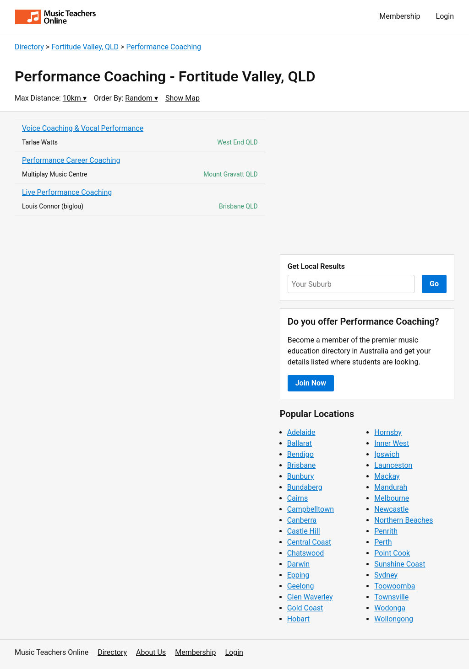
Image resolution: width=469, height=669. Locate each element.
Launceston (393, 465)
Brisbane (301, 465)
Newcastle (391, 509)
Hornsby (388, 432)
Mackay (386, 476)
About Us (151, 652)
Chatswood (305, 553)
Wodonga (389, 608)
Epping (298, 575)
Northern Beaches (403, 520)
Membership (399, 16)
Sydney (386, 575)
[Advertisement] (367, 183)
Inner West (391, 443)
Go (434, 283)
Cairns (297, 498)
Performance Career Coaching (71, 160)
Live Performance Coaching (67, 192)
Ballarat (299, 443)
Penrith (386, 531)
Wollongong (393, 619)
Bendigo (300, 454)
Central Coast (309, 542)
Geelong (300, 586)
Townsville (391, 597)
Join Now (310, 383)
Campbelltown (310, 509)
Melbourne (391, 498)
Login (445, 16)
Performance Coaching (163, 47)
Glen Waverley (310, 597)
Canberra (302, 520)
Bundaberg (304, 487)
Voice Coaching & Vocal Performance (82, 128)
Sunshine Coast (399, 564)
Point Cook (392, 553)
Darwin (298, 564)
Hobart (298, 619)
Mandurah (390, 487)
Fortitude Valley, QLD (85, 47)
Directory (29, 47)
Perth (383, 542)
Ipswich (386, 454)
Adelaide (301, 432)
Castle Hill (303, 531)
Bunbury (300, 476)
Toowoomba (394, 586)
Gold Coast (305, 608)
